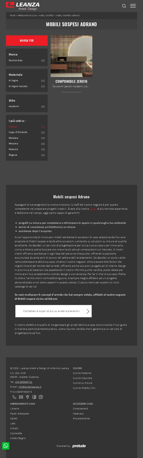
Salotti (14, 418)
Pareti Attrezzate (19, 413)
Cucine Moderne (82, 373)
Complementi (80, 408)
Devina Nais (16, 60)
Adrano (13, 126)
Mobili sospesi (46, 15)
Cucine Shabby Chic (84, 388)
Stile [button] (12, 100)
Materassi (78, 413)
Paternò (13, 149)
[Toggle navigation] (133, 6)
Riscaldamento (81, 418)
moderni (14, 106)
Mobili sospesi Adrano (68, 15)
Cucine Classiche (82, 378)
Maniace (13, 138)
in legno (13, 80)
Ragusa (13, 154)
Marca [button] (13, 54)
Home (12, 15)
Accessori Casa (83, 403)
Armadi (14, 428)
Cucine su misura (82, 383)
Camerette (16, 433)
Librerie (14, 408)
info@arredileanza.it (29, 386)
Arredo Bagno (18, 438)
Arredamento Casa (27, 15)
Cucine (77, 368)
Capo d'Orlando (18, 132)
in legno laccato (18, 86)
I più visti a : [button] (17, 121)
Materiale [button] (16, 75)
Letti (12, 423)
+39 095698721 (23, 382)
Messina (13, 143)
